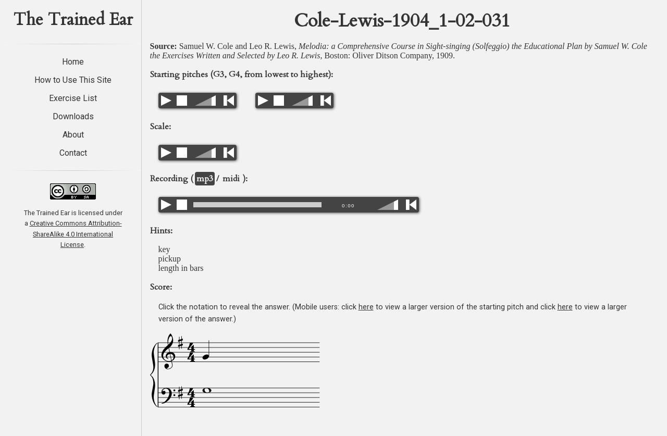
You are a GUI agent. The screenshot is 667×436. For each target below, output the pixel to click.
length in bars (181, 268)
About (73, 135)
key (164, 249)
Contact (73, 153)
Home (73, 62)
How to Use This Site (73, 80)
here (366, 307)
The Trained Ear (73, 19)
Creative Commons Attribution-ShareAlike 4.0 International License (76, 233)
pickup (169, 258)
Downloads (73, 116)
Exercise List (73, 98)
